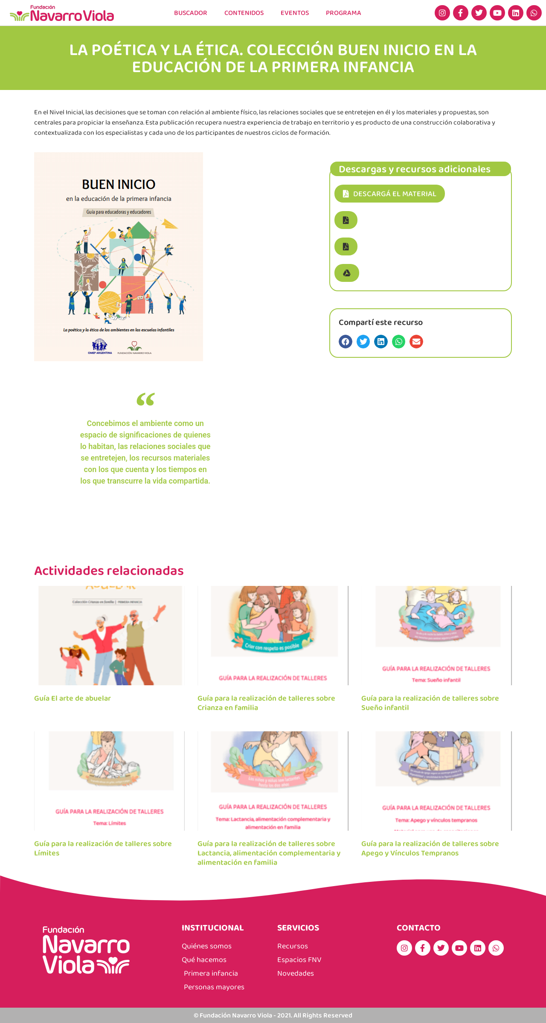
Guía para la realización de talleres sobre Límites (103, 848)
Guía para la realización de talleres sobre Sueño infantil (430, 703)
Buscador (190, 12)
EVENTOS (295, 12)
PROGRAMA (344, 12)
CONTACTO (419, 927)
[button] (345, 220)
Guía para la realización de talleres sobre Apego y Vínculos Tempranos (430, 848)
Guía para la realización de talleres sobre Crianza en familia (266, 703)
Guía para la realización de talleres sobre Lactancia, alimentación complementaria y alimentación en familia (268, 852)
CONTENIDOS (244, 12)
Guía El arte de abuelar (72, 698)
